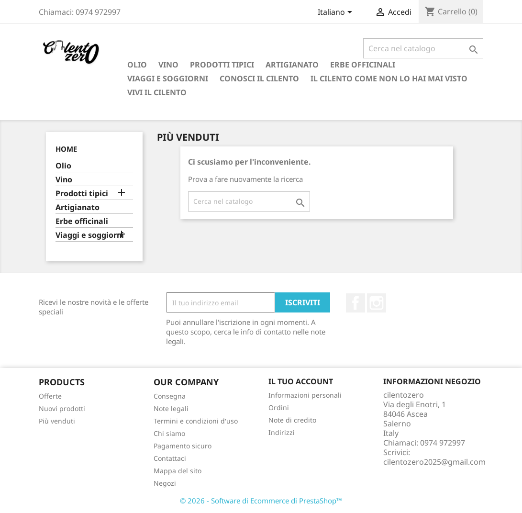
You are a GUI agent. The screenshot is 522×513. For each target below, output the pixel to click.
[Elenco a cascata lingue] (336, 13)
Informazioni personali (305, 395)
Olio (137, 64)
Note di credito (292, 419)
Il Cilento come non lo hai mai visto (389, 78)
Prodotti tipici (222, 64)
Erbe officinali (362, 64)
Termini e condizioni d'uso (196, 420)
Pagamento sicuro (182, 445)
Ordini (278, 407)
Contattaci (170, 458)
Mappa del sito (177, 470)
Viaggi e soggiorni (167, 78)
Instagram (376, 302)
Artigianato (292, 64)
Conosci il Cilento (259, 78)
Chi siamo (169, 433)
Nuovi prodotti (62, 408)
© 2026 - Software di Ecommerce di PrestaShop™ (261, 500)
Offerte (50, 396)
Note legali (171, 408)
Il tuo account (300, 381)
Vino (168, 64)
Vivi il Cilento (157, 92)
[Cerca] (423, 48)
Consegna (170, 396)
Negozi (165, 483)
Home (66, 149)
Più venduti (57, 420)
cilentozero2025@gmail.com (434, 462)
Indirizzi (281, 432)
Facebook (355, 302)
